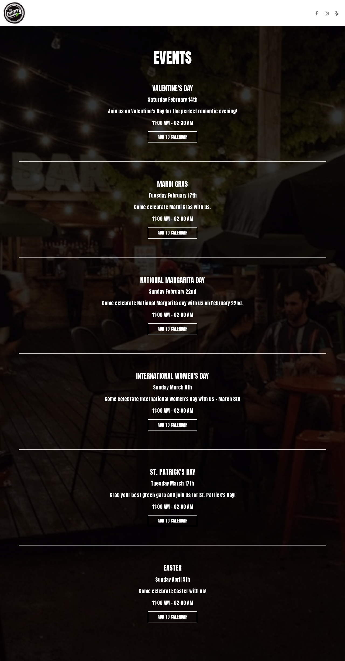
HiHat (303, 13)
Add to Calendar (172, 137)
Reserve (284, 13)
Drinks (162, 13)
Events (204, 13)
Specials (183, 13)
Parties (223, 13)
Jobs (266, 13)
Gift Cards (246, 13)
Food (146, 13)
